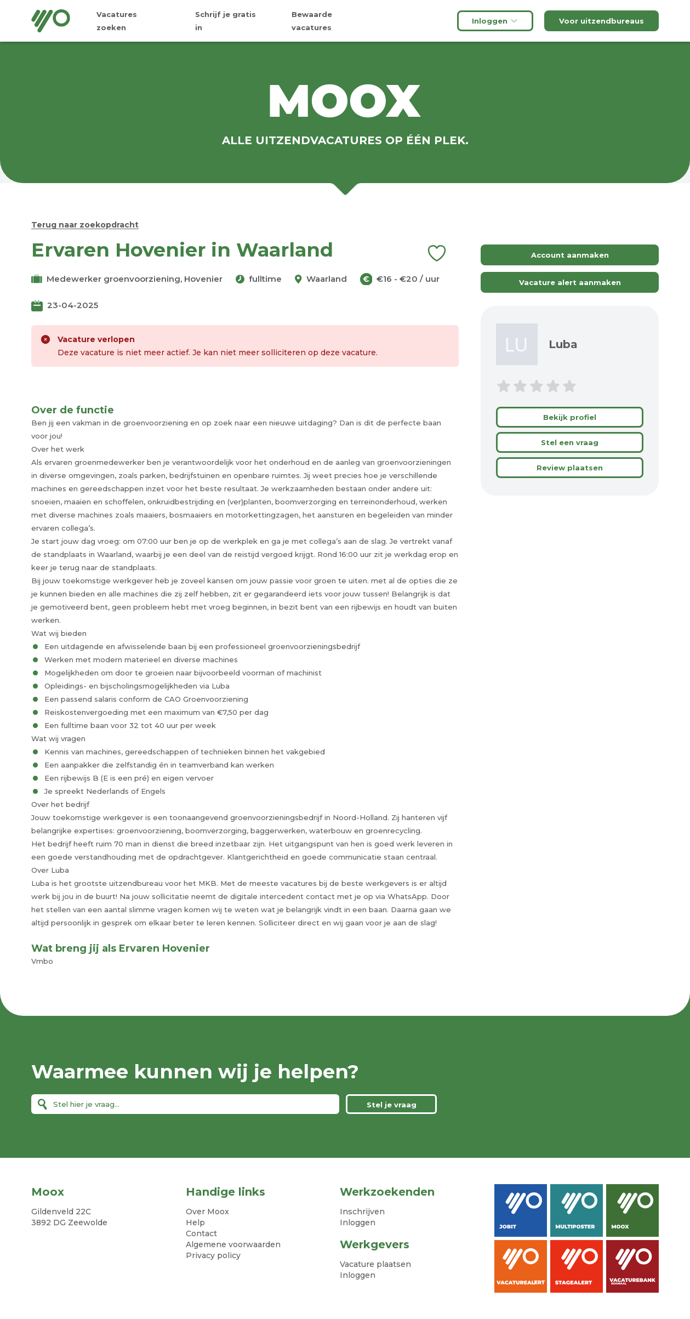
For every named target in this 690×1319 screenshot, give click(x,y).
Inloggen (495, 20)
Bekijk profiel (569, 417)
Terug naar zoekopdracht (85, 225)
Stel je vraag (392, 1104)
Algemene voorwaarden (233, 1244)
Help (195, 1222)
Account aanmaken (570, 255)
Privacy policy (213, 1255)
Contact (201, 1233)
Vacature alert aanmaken (570, 282)
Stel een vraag (569, 442)
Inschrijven (362, 1211)
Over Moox (207, 1211)
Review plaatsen (570, 467)
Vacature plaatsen (375, 1264)
